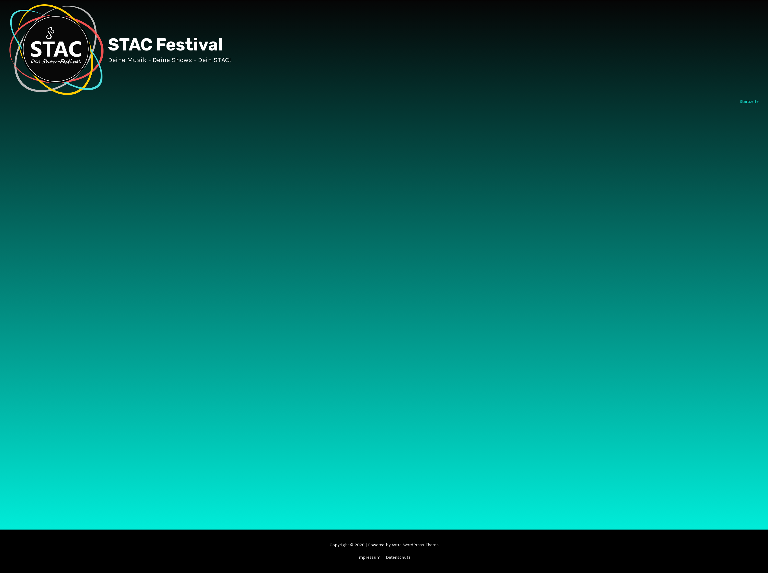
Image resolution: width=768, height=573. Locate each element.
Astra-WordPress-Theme (415, 544)
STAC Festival (165, 45)
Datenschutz (398, 557)
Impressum (369, 557)
